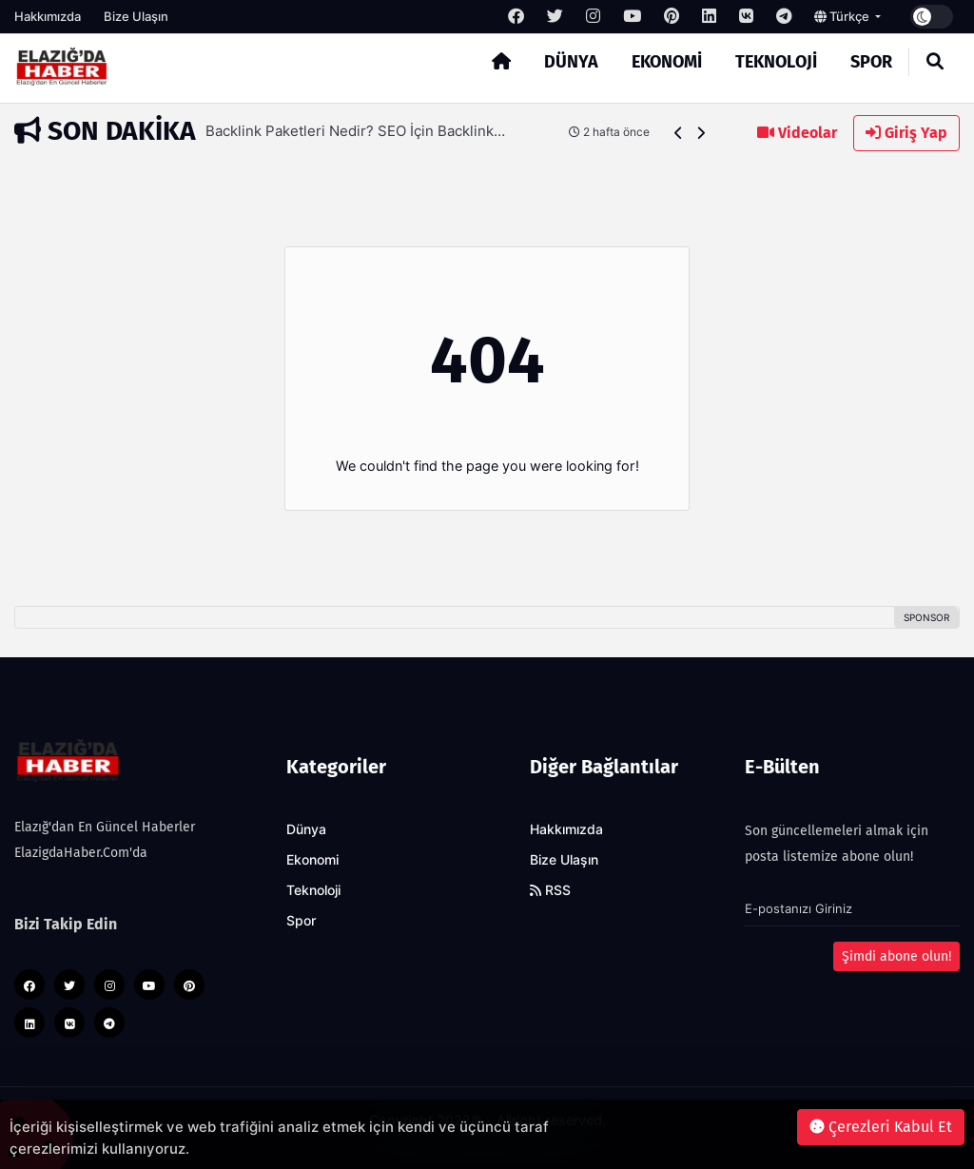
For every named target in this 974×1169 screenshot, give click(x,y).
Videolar (797, 133)
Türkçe (843, 16)
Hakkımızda (47, 16)
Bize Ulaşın (136, 16)
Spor (871, 61)
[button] (678, 133)
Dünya (571, 61)
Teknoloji (776, 61)
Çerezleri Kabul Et (880, 1127)
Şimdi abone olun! (896, 956)
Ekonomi (667, 61)
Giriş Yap (906, 133)
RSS (550, 890)
